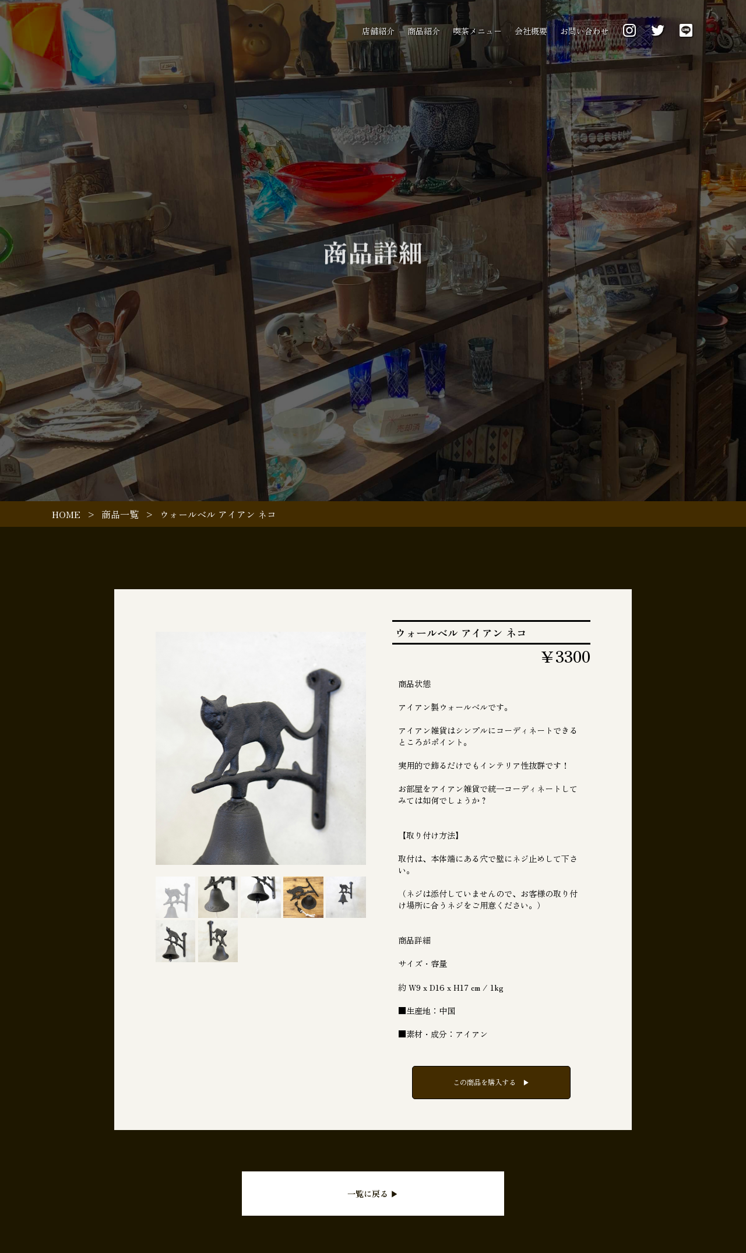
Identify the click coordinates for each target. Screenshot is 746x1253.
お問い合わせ (584, 31)
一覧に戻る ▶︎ (373, 1193)
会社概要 (531, 31)
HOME (66, 514)
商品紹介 (423, 31)
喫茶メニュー (477, 31)
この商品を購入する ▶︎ (491, 1082)
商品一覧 (120, 514)
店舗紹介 (378, 31)
